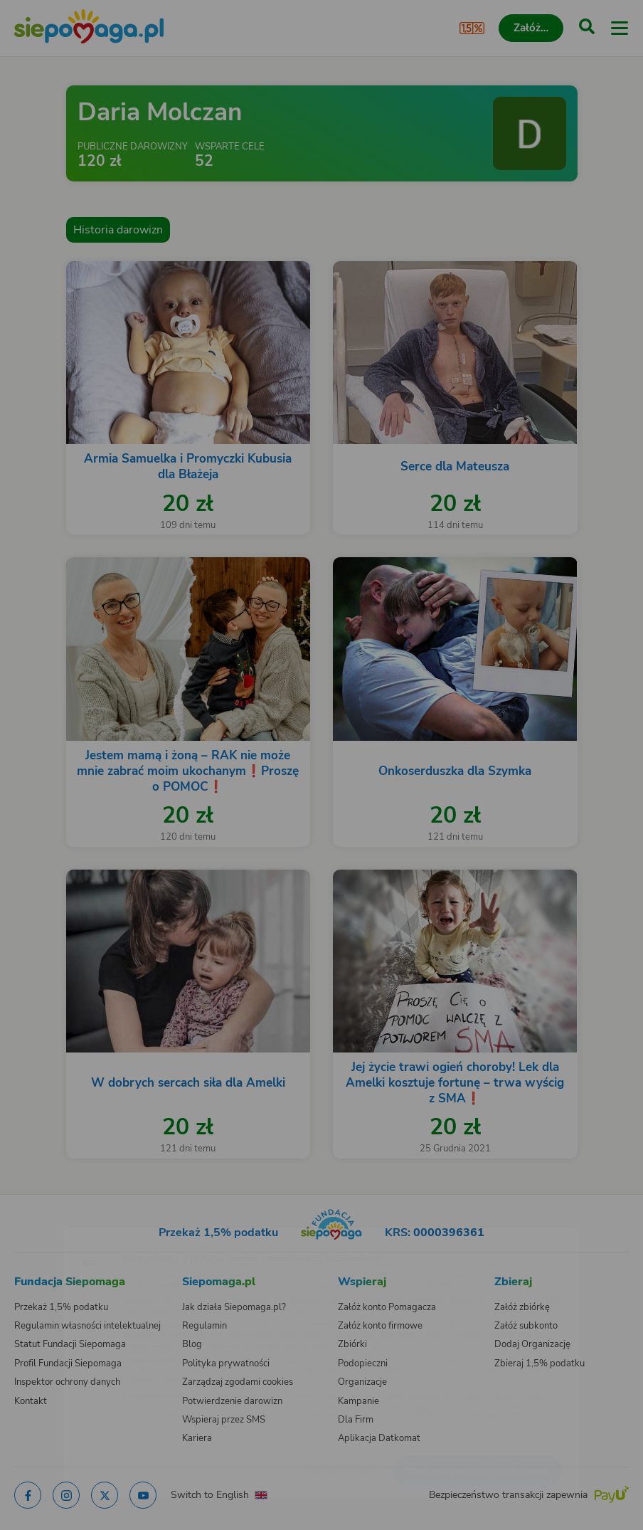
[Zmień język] (40, 1236)
